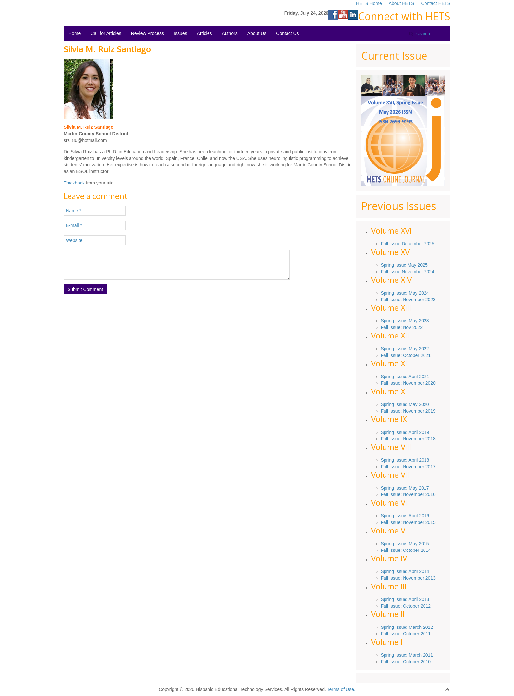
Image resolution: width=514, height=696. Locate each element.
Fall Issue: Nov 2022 (402, 327)
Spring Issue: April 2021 (405, 376)
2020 (430, 383)
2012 (425, 606)
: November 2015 (417, 522)
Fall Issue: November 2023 (408, 299)
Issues (180, 33)
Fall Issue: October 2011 (406, 633)
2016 (430, 494)
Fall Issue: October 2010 (406, 661)
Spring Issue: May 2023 (405, 320)
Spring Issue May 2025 (404, 265)
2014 (425, 550)
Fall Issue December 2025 (407, 243)
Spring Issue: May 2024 (405, 293)
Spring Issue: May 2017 (405, 488)
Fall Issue (391, 438)
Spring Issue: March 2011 (407, 655)
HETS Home (369, 3)
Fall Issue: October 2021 (406, 355)
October (411, 550)
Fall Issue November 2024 (407, 271)
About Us (257, 33)
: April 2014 (417, 571)
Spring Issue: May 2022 (405, 348)
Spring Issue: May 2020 (405, 404)
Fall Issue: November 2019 (408, 411)
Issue (400, 432)
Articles (204, 33)
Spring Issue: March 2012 (407, 627)
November (413, 383)
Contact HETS (435, 3)
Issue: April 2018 (411, 460)
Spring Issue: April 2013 (405, 599)
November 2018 (419, 438)
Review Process (147, 33)
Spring (388, 432)
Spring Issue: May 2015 (405, 543)
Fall (385, 522)
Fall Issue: (392, 383)
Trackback (74, 182)
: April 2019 (417, 432)
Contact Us (287, 33)
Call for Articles (105, 33)
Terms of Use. (341, 689)
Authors (229, 33)
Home (75, 33)
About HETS (401, 3)
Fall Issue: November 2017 (408, 466)
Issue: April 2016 (411, 515)
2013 (430, 578)
